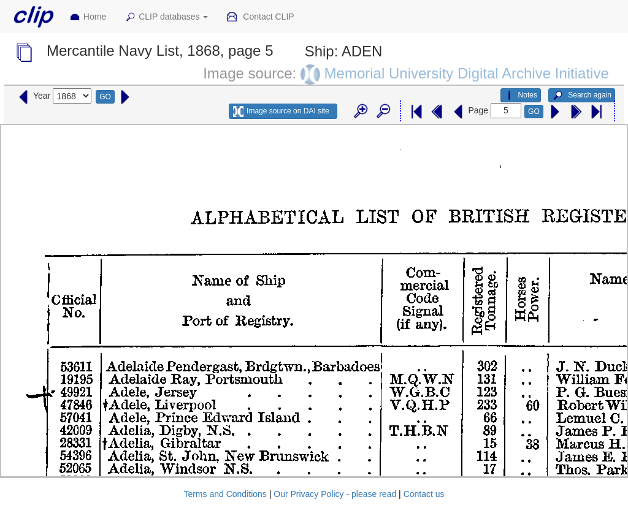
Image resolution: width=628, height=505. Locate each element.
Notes (520, 95)
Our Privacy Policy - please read (335, 494)
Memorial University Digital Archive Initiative (466, 72)
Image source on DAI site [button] (281, 111)
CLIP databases (166, 17)
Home (87, 17)
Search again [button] (581, 95)
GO (105, 97)
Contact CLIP (260, 17)
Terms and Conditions (224, 494)
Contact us (424, 494)
